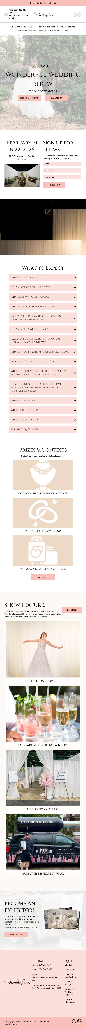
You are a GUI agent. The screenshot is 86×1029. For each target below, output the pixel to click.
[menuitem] (22, 27)
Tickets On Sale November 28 (43, 3)
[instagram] (79, 14)
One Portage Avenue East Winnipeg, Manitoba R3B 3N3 (46, 986)
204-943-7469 (45, 969)
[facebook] (75, 14)
